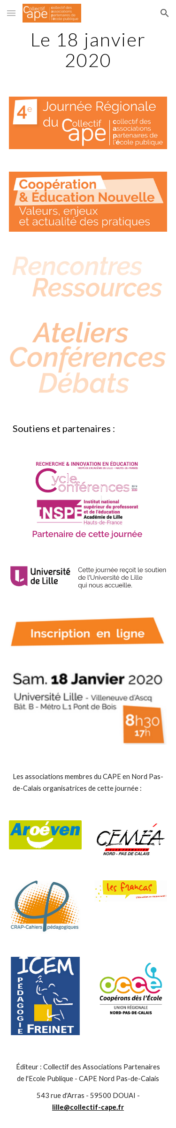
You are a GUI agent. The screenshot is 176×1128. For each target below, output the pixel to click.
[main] (88, 49)
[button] (11, 13)
